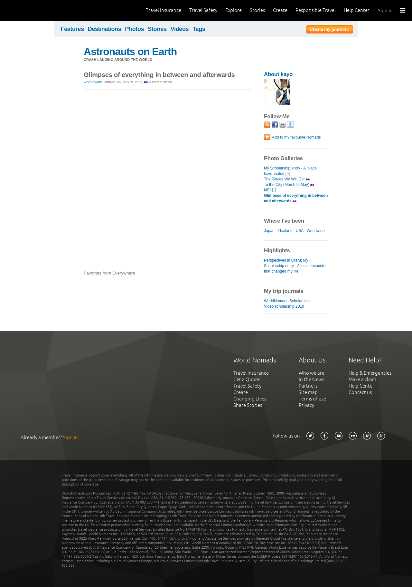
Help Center (357, 10)
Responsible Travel (315, 10)
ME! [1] (270, 190)
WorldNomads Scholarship (287, 301)
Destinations (104, 29)
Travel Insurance (163, 10)
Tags (198, 29)
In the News (311, 379)
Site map (308, 392)
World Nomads (34, 10)
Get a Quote (246, 379)
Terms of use (312, 398)
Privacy (306, 405)
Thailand (285, 230)
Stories (257, 10)
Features (72, 29)
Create (280, 10)
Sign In (385, 10)
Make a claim (362, 379)
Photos (134, 29)
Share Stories (247, 405)
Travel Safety (203, 10)
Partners (308, 386)
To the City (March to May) (289, 184)
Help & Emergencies (370, 373)
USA (300, 230)
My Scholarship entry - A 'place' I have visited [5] (292, 171)
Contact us (360, 392)
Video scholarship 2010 (284, 306)
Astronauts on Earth (130, 51)
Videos (180, 29)
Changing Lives (249, 398)
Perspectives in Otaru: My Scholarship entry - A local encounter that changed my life (295, 266)
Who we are (311, 373)
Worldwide (93, 82)
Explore (233, 10)
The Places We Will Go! (287, 179)
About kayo (278, 74)
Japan (269, 230)
